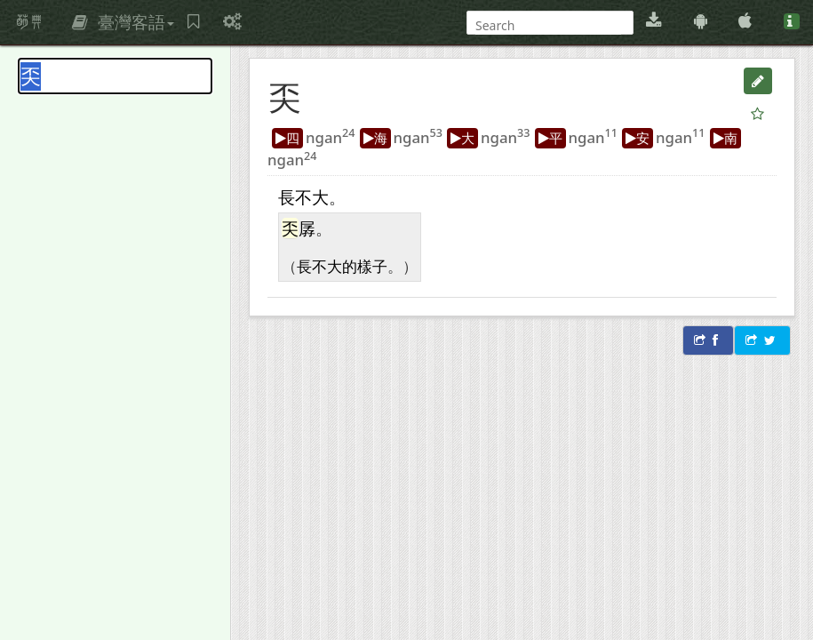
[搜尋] (548, 25)
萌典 (29, 22)
